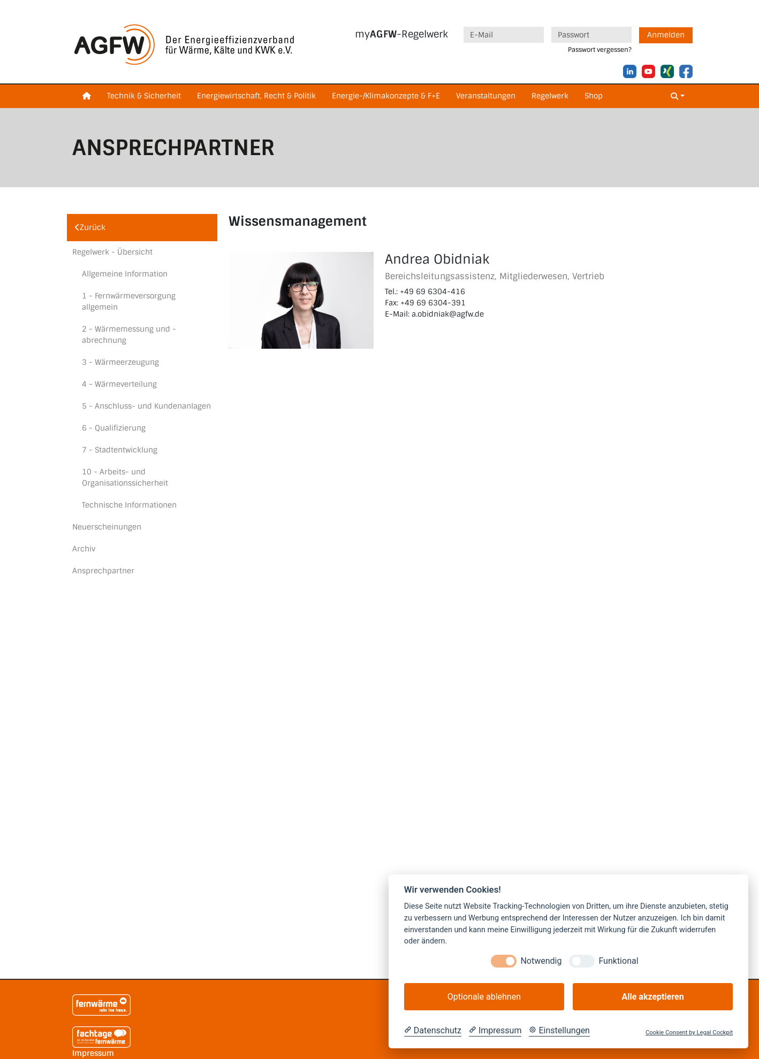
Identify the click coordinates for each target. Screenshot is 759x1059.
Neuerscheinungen (106, 527)
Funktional (618, 961)
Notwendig (540, 961)
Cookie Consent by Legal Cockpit (689, 1032)
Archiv (83, 549)
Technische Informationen (129, 505)
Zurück (90, 227)
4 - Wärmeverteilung (119, 384)
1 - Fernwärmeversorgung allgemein (129, 301)
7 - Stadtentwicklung (119, 450)
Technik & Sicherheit (144, 96)
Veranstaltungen (485, 96)
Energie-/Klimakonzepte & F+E (386, 96)
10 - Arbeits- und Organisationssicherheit (125, 477)
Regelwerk (550, 96)
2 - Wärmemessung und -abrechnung (129, 334)
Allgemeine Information (125, 274)
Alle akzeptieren (652, 997)
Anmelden (666, 35)
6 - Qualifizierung (114, 428)
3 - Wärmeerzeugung (120, 362)
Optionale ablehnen (484, 997)
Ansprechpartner (103, 570)
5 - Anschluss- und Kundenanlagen (146, 406)
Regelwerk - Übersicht (112, 252)
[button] (678, 96)
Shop (594, 96)
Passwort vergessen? (600, 49)
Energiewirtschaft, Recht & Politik (256, 96)
